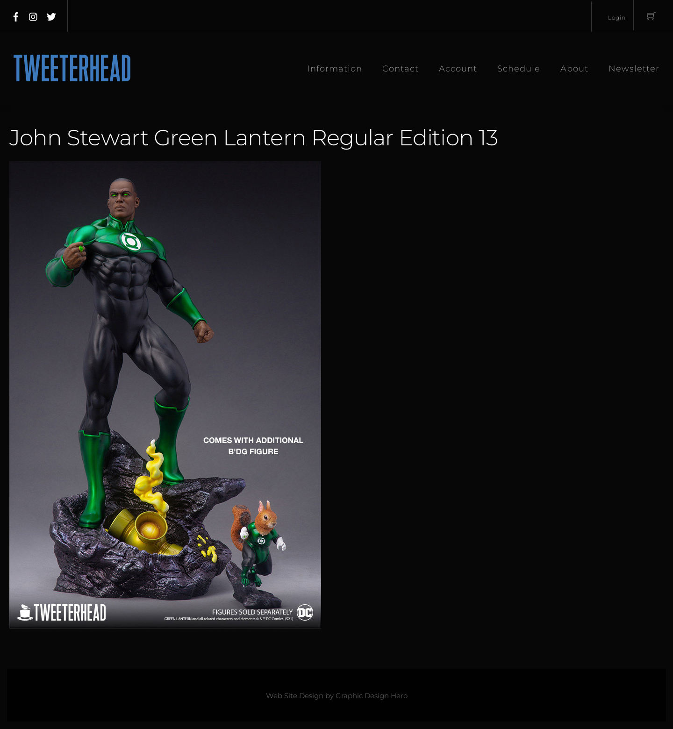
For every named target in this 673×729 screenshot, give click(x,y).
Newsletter (634, 69)
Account (458, 69)
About (574, 69)
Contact (400, 69)
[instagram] (33, 15)
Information (335, 69)
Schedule (518, 69)
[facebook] (15, 15)
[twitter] (51, 15)
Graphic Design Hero (372, 696)
